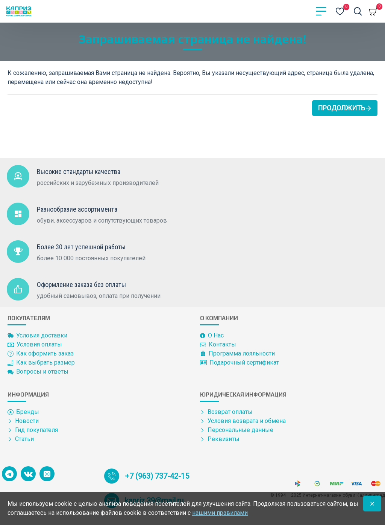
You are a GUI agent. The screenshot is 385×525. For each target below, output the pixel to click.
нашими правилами (220, 512)
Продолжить (341, 108)
